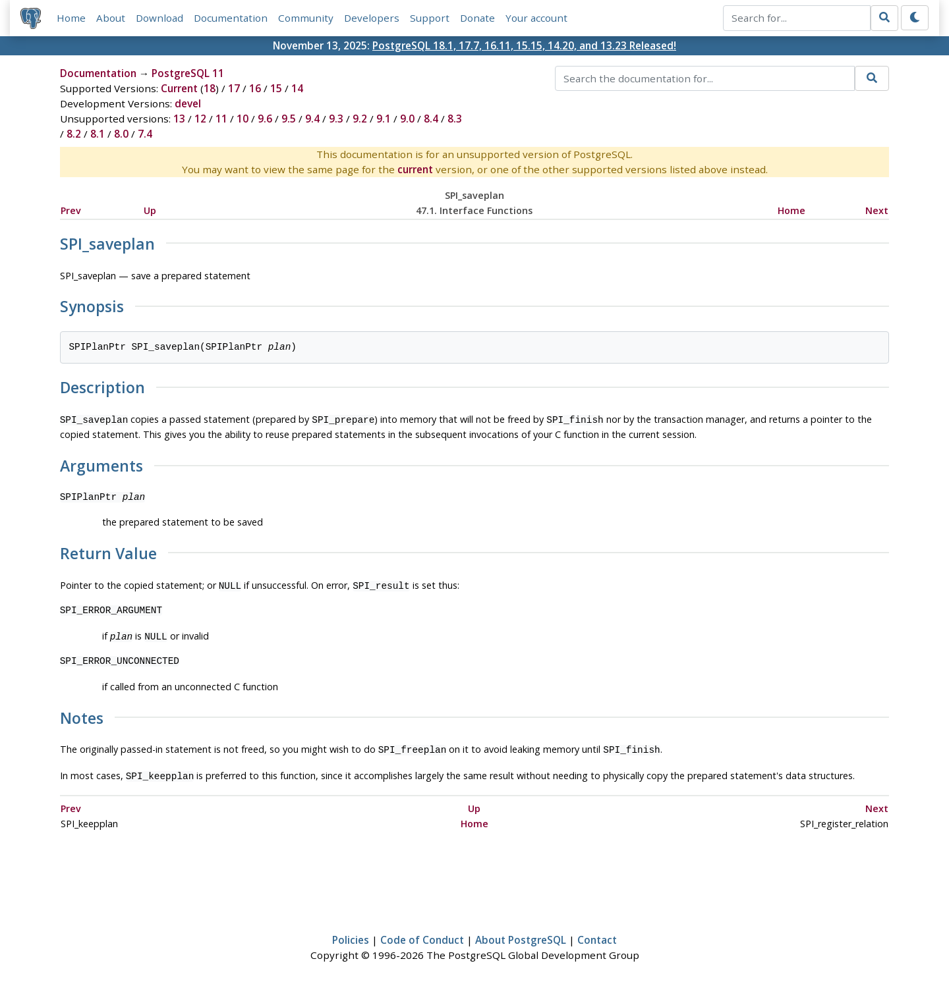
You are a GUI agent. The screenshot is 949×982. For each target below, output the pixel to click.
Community (305, 17)
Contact (597, 933)
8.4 (431, 118)
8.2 (74, 133)
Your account (536, 17)
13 (179, 118)
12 (200, 118)
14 (297, 88)
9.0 (407, 118)
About (110, 17)
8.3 (454, 118)
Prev (71, 210)
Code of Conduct (422, 933)
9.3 (336, 118)
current (415, 169)
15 (276, 88)
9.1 (383, 118)
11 (221, 118)
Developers (371, 17)
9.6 (265, 118)
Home (71, 17)
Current (179, 88)
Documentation (231, 17)
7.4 (145, 133)
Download (159, 17)
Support (429, 17)
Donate (477, 17)
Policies (350, 933)
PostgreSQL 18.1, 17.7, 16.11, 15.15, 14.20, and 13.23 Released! (524, 45)
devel (188, 103)
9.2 (360, 118)
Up (150, 210)
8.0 (121, 133)
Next (876, 210)
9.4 (312, 118)
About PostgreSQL (520, 933)
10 (242, 118)
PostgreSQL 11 (188, 73)
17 (234, 88)
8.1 (97, 133)
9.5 (288, 118)
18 (210, 88)
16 (255, 88)
